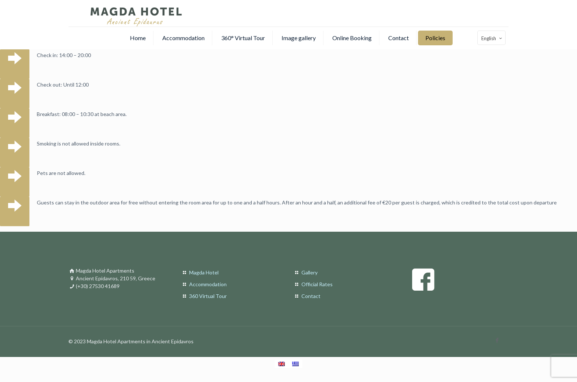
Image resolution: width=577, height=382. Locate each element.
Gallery (309, 272)
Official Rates (317, 284)
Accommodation (208, 284)
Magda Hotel (204, 272)
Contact (311, 296)
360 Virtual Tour (208, 296)
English (492, 38)
